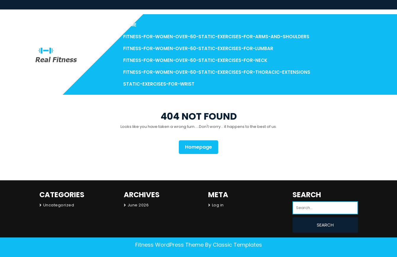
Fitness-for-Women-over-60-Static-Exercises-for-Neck (195, 60)
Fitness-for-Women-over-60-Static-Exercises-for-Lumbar (198, 48)
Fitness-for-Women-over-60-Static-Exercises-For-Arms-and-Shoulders (216, 36)
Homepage (201, 146)
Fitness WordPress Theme (169, 244)
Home (129, 25)
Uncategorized (58, 205)
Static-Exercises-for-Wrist (159, 84)
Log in (218, 205)
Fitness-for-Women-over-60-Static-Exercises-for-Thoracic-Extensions (216, 72)
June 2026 (138, 205)
